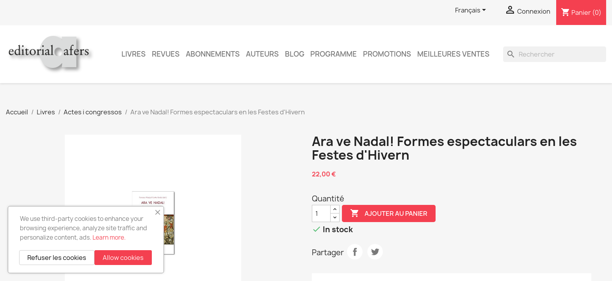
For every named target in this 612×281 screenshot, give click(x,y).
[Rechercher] (554, 54)
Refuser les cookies (56, 257)
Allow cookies (123, 257)
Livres (133, 54)
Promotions (387, 54)
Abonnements (213, 54)
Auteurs (262, 54)
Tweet (375, 252)
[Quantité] (321, 213)
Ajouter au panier (388, 213)
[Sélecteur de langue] (472, 10)
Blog (294, 54)
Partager (355, 252)
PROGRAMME (333, 54)
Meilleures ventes (453, 54)
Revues (166, 54)
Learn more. (109, 237)
